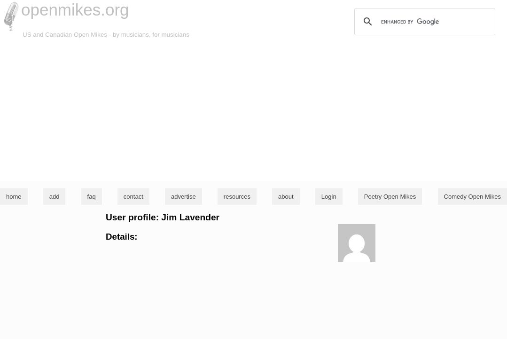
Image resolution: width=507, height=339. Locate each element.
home (14, 196)
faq (91, 196)
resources (237, 196)
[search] (423, 21)
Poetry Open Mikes (390, 196)
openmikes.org (75, 9)
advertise (183, 196)
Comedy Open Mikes (472, 196)
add (54, 196)
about (286, 196)
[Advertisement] (253, 110)
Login (328, 196)
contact (133, 196)
